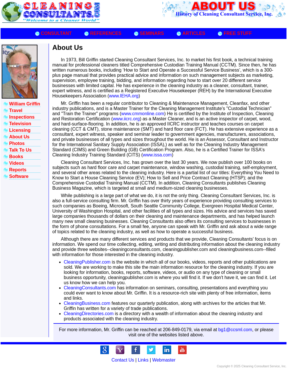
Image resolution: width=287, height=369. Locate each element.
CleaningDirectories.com (88, 313)
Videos (16, 163)
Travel (15, 110)
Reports (17, 169)
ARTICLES (193, 33)
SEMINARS (152, 33)
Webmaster (164, 360)
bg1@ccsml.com (235, 329)
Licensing (20, 130)
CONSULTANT (56, 33)
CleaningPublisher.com (87, 262)
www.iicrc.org (126, 118)
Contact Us (122, 360)
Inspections (22, 117)
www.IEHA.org (123, 95)
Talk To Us (20, 150)
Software (19, 176)
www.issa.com (157, 154)
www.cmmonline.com (142, 113)
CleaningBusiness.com (87, 303)
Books (16, 156)
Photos (17, 143)
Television (20, 123)
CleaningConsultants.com (90, 287)
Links (143, 360)
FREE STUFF (238, 33)
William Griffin (24, 103)
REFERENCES (105, 33)
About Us (19, 136)
